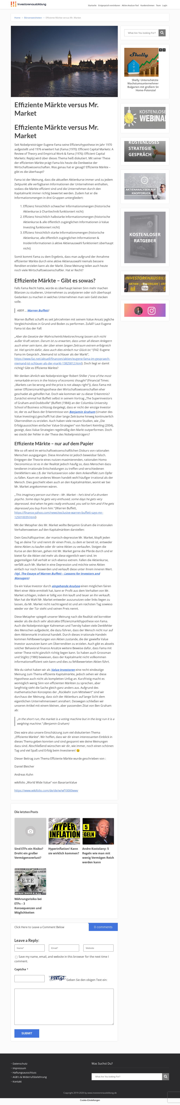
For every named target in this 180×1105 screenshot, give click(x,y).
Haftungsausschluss (24, 1072)
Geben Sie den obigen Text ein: (86, 980)
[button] (164, 50)
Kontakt (17, 1081)
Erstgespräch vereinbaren (109, 5)
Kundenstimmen (147, 5)
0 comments (100, 926)
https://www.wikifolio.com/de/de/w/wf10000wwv (46, 790)
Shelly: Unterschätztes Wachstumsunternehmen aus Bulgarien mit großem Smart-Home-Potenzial (145, 85)
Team (158, 5)
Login (164, 5)
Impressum (19, 1068)
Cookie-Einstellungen (90, 1100)
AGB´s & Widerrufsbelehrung (30, 1077)
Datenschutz (20, 1063)
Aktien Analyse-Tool (130, 5)
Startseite (92, 5)
